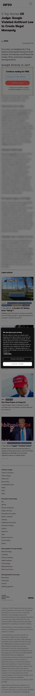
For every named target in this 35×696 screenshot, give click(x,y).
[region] (17, 348)
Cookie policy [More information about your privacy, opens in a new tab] (7, 353)
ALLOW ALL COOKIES (17, 364)
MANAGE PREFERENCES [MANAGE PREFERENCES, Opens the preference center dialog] (17, 359)
